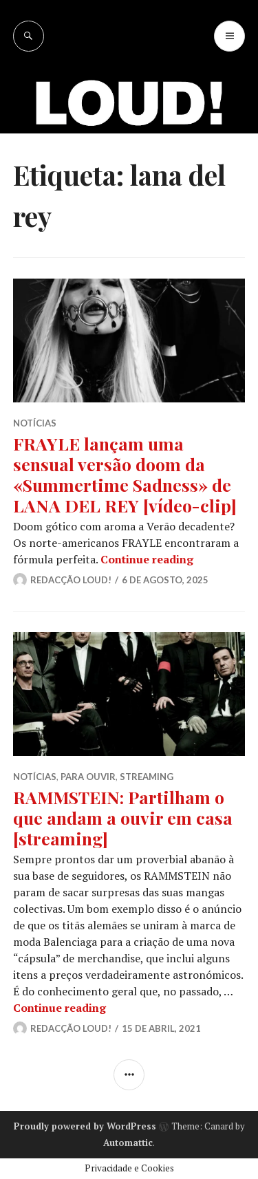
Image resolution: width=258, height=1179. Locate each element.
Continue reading (146, 559)
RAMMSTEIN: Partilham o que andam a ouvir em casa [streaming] (123, 818)
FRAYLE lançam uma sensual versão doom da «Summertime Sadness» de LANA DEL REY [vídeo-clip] (125, 474)
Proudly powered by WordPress (85, 1126)
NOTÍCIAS (34, 423)
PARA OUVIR (88, 776)
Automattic (128, 1142)
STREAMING (146, 776)
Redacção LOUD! (70, 579)
